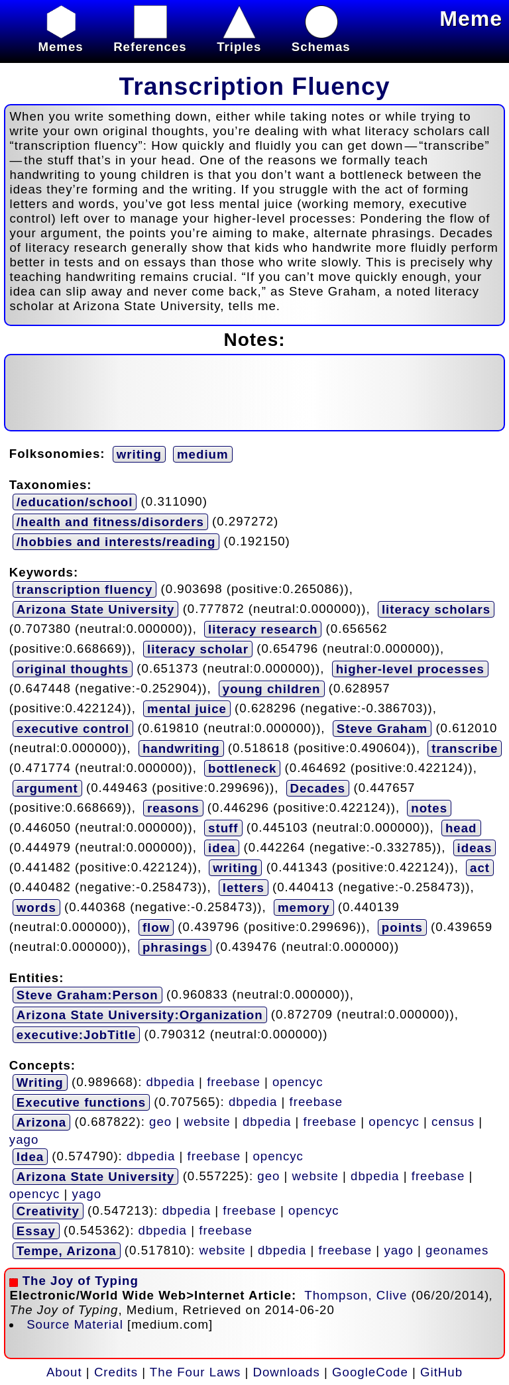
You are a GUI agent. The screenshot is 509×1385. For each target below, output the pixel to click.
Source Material (75, 1324)
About (64, 1372)
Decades (318, 788)
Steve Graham (382, 729)
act (480, 868)
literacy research (262, 629)
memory (304, 907)
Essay (36, 1231)
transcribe (464, 748)
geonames (456, 1250)
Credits (116, 1372)
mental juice (187, 709)
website (207, 1122)
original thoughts (73, 669)
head (461, 828)
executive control (73, 729)
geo (160, 1122)
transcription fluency (85, 589)
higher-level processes (410, 669)
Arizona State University (96, 609)
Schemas (321, 39)
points (402, 927)
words (36, 907)
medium (203, 454)
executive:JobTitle (76, 1035)
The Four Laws (195, 1372)
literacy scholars (436, 609)
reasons (173, 808)
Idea (30, 1157)
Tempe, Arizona (67, 1251)
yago (23, 1139)
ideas (474, 848)
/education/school (75, 502)
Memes (60, 39)
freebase (233, 1082)
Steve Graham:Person (87, 995)
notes (429, 808)
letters (243, 888)
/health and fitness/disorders (110, 522)
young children (272, 689)
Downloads (286, 1372)
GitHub (441, 1372)
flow (156, 927)
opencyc (297, 1082)
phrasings (174, 947)
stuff (223, 828)
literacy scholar (198, 649)
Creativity (48, 1211)
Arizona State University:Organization (140, 1015)
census (453, 1122)
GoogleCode (370, 1372)
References (150, 39)
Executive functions (81, 1102)
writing (139, 454)
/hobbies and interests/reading (116, 542)
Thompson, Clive (355, 1295)
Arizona (41, 1122)
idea (221, 848)
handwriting (181, 748)
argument (47, 788)
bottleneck (242, 768)
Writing (40, 1082)
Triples (239, 39)
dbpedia (170, 1082)
